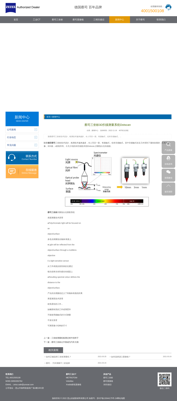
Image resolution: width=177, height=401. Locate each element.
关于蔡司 (140, 19)
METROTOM (71, 378)
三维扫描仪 (98, 19)
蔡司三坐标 (57, 19)
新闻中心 (119, 19)
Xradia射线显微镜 (73, 384)
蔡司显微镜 (78, 19)
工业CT (36, 19)
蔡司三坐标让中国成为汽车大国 (65, 342)
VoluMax (69, 381)
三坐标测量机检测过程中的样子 (65, 338)
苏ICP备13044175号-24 (107, 398)
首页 (16, 19)
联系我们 (161, 19)
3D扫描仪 (107, 384)
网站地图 (121, 398)
